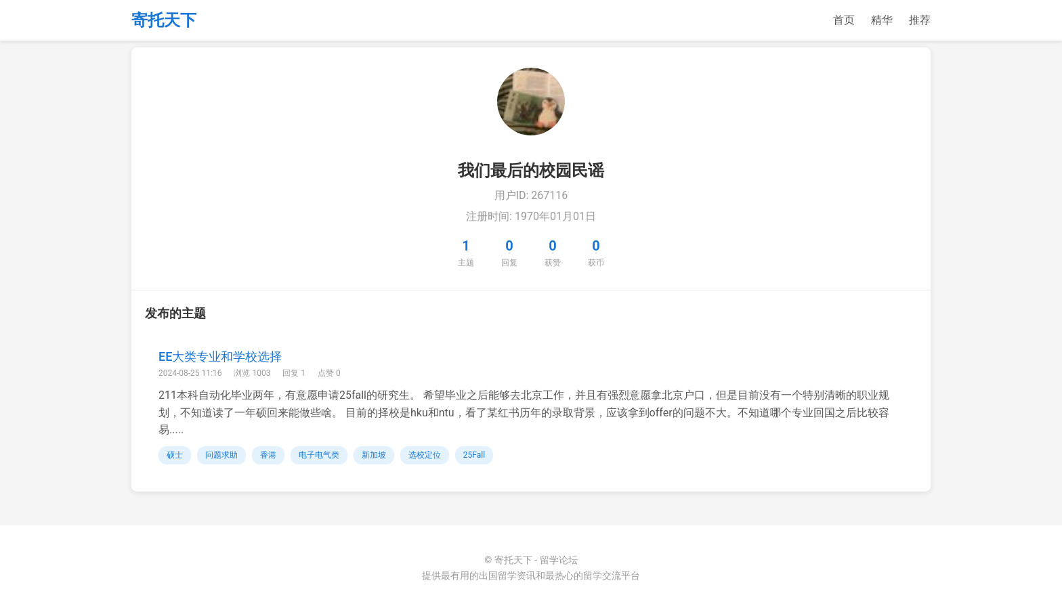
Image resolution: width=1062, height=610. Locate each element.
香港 (268, 455)
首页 (844, 20)
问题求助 (221, 455)
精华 (882, 20)
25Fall (474, 455)
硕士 (175, 455)
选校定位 (424, 455)
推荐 (920, 20)
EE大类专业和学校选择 (220, 356)
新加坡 (374, 455)
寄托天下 (163, 20)
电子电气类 (319, 455)
